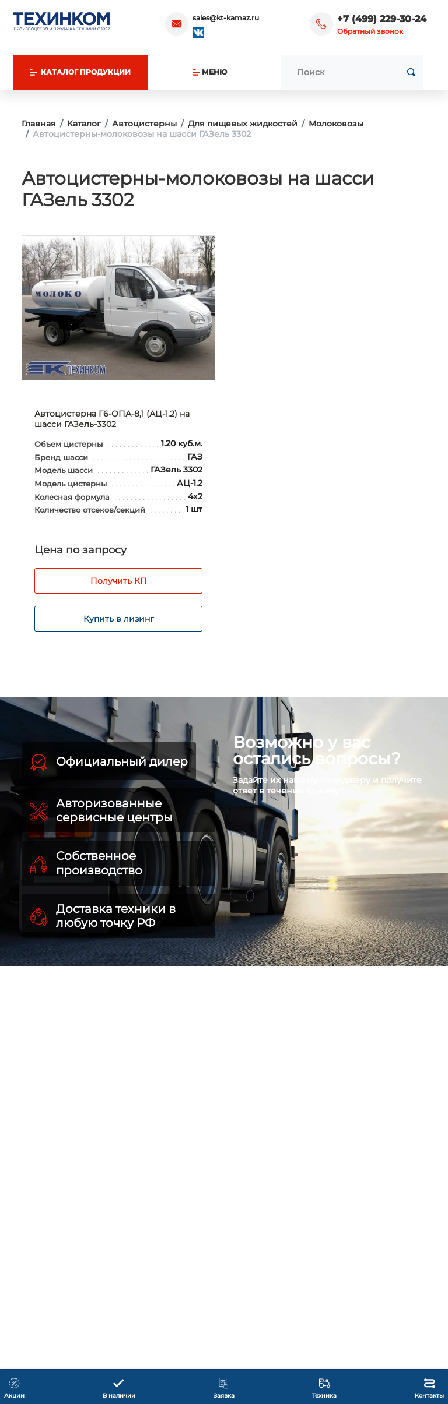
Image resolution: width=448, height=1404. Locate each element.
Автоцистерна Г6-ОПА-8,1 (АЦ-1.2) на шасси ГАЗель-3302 (112, 418)
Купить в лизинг (118, 618)
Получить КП (118, 581)
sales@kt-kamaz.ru (225, 17)
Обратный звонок (370, 31)
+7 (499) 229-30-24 (381, 18)
